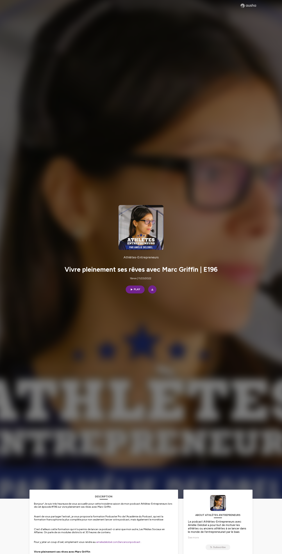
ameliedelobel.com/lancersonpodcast (118, 542)
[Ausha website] (248, 6)
